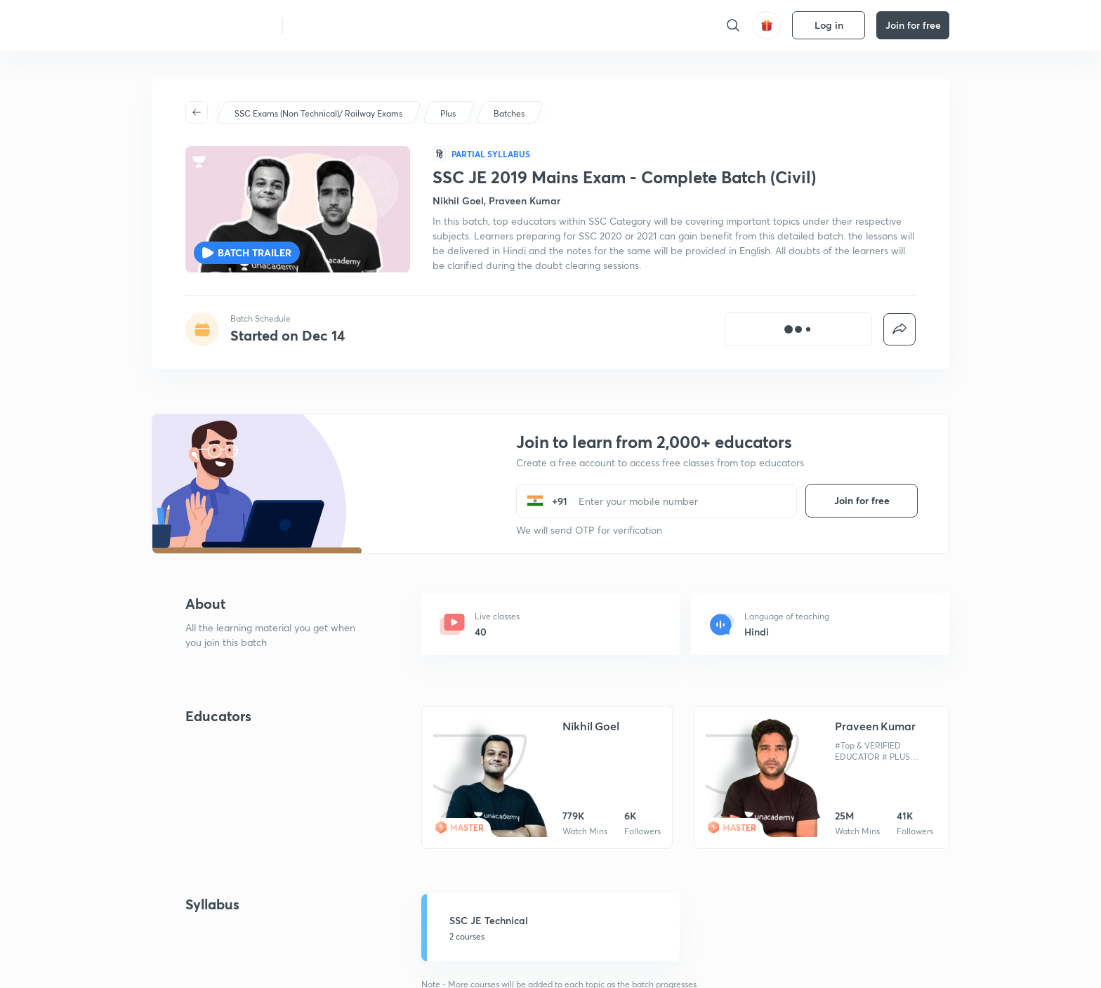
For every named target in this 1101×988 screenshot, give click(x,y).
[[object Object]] (798, 329)
